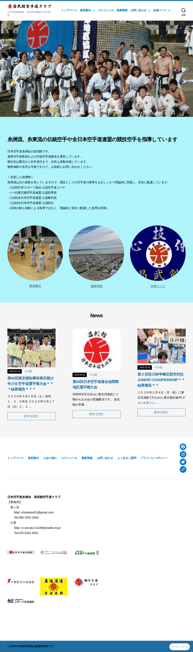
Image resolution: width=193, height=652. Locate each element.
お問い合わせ (138, 10)
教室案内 (85, 10)
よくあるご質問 (126, 458)
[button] (6, 69)
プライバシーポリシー (154, 458)
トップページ (69, 10)
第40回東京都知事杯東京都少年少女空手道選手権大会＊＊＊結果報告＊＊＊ (30, 383)
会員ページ (160, 10)
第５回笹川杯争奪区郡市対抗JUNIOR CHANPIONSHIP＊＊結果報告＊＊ (161, 379)
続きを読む (31, 416)
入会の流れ (50, 458)
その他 (28, 371)
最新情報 (122, 10)
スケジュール (106, 10)
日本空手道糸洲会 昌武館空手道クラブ (35, 646)
